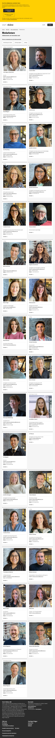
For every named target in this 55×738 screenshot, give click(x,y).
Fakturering (30, 723)
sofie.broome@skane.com (37, 114)
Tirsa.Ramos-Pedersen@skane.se (13, 576)
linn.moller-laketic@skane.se (38, 423)
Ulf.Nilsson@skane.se (36, 438)
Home (3, 29)
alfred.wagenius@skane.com (12, 650)
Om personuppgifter (6, 730)
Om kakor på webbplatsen (11, 19)
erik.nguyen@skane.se (10, 461)
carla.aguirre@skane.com (11, 76)
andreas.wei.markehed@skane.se (38, 650)
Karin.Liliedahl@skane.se (37, 384)
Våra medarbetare (14, 29)
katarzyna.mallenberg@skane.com (13, 422)
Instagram (5, 724)
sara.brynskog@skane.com (11, 154)
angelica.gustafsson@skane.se (38, 269)
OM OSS (7, 29)
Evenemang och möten (7, 42)
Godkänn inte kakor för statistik (9, 15)
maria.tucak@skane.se (10, 613)
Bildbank (30, 725)
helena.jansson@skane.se (37, 307)
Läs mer (5, 82)
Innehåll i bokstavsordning (8, 728)
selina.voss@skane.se (36, 613)
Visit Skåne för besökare (8, 725)
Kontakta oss (31, 707)
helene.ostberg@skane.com (37, 538)
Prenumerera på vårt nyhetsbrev (9, 733)
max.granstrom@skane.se (11, 270)
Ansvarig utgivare (18, 42)
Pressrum (30, 724)
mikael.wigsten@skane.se (11, 690)
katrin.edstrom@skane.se (11, 193)
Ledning (25, 42)
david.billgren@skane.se (11, 116)
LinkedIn (5, 723)
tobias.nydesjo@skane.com (37, 499)
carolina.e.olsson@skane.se (11, 537)
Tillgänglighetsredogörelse (8, 735)
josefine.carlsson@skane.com (38, 152)
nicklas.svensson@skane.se (37, 576)
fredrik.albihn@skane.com (37, 75)
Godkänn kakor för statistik (9, 11)
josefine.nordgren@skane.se (12, 499)
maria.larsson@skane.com (11, 384)
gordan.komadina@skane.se (38, 346)
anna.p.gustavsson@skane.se (38, 191)
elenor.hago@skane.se (10, 307)
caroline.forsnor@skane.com (12, 231)
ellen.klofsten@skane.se (11, 345)
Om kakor (17, 728)
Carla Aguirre (38, 709)
